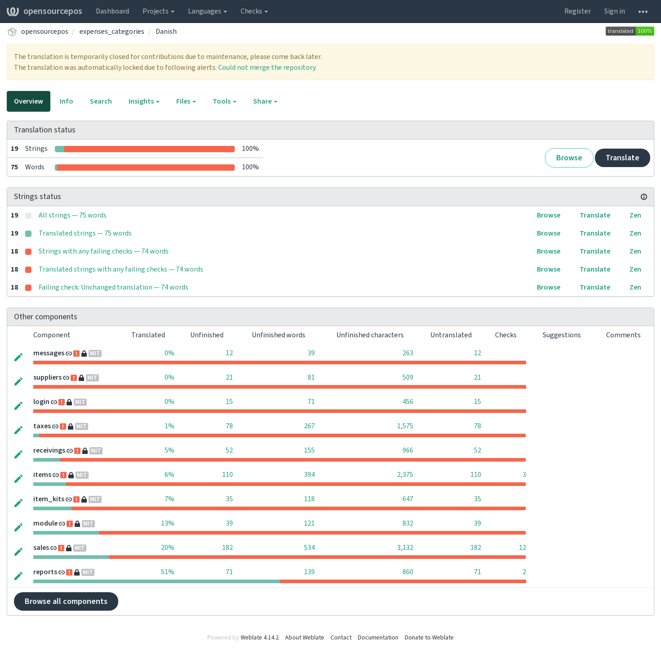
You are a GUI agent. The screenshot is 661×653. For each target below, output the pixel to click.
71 (311, 402)
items (42, 475)
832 (407, 523)
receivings (49, 450)
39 (311, 353)
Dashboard (112, 11)
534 (309, 548)
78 (229, 426)
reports (45, 572)
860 (407, 572)
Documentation (378, 637)
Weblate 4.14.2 (260, 637)
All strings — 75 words (73, 215)
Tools (225, 101)
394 (309, 475)
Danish (166, 31)
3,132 (405, 548)
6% (169, 475)
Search (101, 101)
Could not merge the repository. (267, 68)
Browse (569, 157)
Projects (158, 11)
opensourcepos (44, 11)
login (41, 402)
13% (167, 523)
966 (407, 450)
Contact (341, 637)
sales (41, 548)
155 (309, 450)
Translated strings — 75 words (85, 233)
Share (265, 101)
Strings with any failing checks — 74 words (104, 251)
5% (169, 450)
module (45, 523)
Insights (144, 101)
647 (407, 499)
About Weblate (304, 637)
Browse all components (66, 601)
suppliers (47, 377)
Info (66, 101)
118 (309, 499)
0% (169, 353)
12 (229, 353)
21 (229, 377)
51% (167, 572)
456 (407, 402)
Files (186, 101)
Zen (635, 215)
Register (577, 11)
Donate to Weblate (429, 637)
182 (227, 548)
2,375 (405, 475)
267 (309, 426)
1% (169, 426)
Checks (254, 11)
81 (311, 377)
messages (48, 353)
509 (407, 377)
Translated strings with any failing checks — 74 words (121, 269)
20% (167, 548)
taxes (42, 426)
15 (229, 402)
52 (229, 450)
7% (169, 499)
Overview (28, 101)
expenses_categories (112, 31)
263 (407, 353)
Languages (207, 11)
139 (309, 572)
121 (309, 523)
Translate (622, 157)
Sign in (614, 11)
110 (227, 475)
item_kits (48, 499)
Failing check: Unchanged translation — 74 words (113, 287)
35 (229, 499)
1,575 (405, 426)
